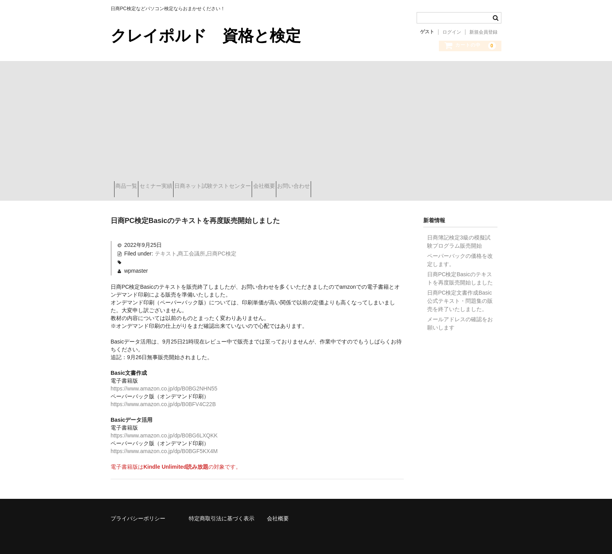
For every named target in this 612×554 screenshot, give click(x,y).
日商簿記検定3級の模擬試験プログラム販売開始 (458, 235)
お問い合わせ (352, 186)
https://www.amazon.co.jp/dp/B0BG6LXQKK (164, 429)
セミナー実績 (173, 186)
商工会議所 (191, 248)
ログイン (451, 32)
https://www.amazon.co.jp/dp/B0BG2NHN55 (164, 383)
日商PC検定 (221, 248)
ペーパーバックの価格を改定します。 (460, 254)
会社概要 (309, 186)
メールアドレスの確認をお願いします (460, 317)
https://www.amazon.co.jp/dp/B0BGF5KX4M (164, 445)
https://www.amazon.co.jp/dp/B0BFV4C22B (163, 398)
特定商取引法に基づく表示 (221, 512)
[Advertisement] (306, 119)
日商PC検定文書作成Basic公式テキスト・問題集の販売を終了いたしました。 (460, 295)
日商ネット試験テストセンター (244, 186)
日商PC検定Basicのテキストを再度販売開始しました (460, 272)
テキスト (166, 248)
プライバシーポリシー (138, 512)
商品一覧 (130, 186)
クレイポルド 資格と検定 (206, 35)
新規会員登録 (483, 32)
